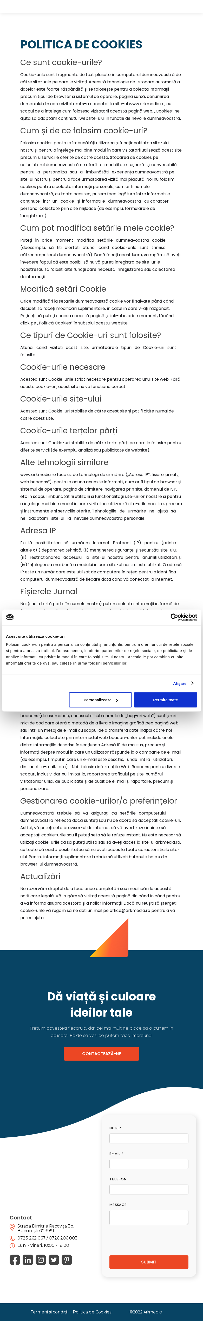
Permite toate (165, 700)
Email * (116, 1154)
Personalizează (101, 700)
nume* (115, 1128)
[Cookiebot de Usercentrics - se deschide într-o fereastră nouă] (174, 617)
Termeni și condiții (49, 1312)
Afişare (180, 683)
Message (118, 1205)
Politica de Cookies (92, 1312)
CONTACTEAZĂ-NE (101, 1054)
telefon (118, 1179)
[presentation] (148, 1238)
